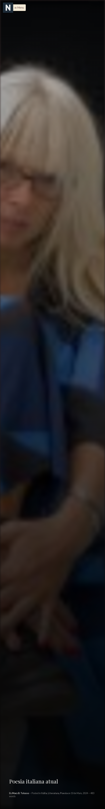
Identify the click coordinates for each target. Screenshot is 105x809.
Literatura (53, 793)
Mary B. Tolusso (20, 793)
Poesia (64, 793)
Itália (44, 793)
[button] (18, 7)
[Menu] (8, 8)
